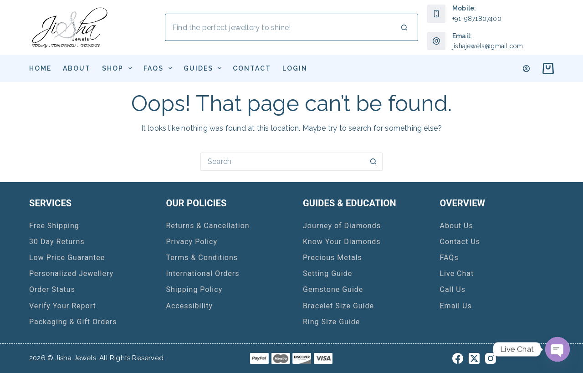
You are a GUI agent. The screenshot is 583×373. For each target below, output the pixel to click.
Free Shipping (54, 225)
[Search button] (404, 27)
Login (294, 68)
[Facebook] (457, 358)
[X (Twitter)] (474, 358)
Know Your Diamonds (342, 241)
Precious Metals (332, 257)
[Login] (526, 68)
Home (40, 68)
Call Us (453, 289)
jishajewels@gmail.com (487, 46)
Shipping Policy (194, 289)
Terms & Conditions (202, 257)
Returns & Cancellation (208, 225)
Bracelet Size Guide (338, 305)
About (77, 68)
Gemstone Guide (333, 289)
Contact (252, 68)
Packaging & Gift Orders (73, 321)
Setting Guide (327, 273)
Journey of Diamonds (342, 225)
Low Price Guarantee (67, 257)
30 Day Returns (57, 241)
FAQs (159, 68)
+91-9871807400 (476, 18)
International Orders (203, 273)
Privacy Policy (192, 241)
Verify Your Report (62, 305)
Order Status (52, 289)
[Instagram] (490, 358)
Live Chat (457, 273)
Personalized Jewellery (71, 273)
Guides (204, 68)
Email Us (456, 305)
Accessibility (189, 305)
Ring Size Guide (331, 321)
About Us (456, 225)
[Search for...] (278, 27)
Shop (119, 68)
